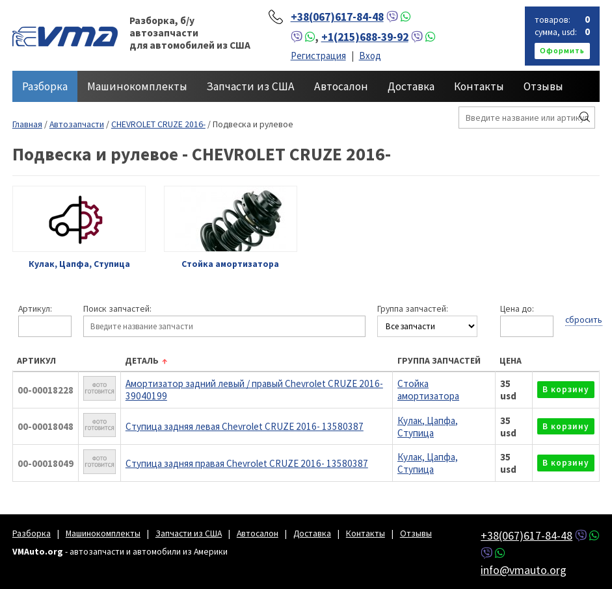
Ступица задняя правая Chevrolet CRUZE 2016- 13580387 (247, 463)
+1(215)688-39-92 (364, 37)
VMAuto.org (65, 35)
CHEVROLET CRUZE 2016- (158, 124)
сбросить (583, 319)
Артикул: (35, 309)
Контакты (479, 86)
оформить (562, 50)
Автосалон (341, 86)
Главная (27, 124)
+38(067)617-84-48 (337, 17)
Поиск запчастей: (117, 309)
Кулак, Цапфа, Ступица (427, 426)
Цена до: (517, 309)
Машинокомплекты (137, 86)
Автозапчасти (76, 124)
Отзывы (543, 86)
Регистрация (318, 55)
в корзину (565, 389)
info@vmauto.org (523, 569)
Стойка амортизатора (428, 389)
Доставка (411, 86)
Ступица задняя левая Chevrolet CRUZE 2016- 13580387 (245, 426)
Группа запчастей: (412, 309)
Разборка (45, 86)
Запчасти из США (251, 86)
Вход (370, 55)
